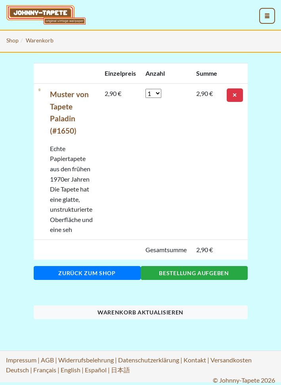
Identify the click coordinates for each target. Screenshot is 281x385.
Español (96, 370)
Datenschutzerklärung (148, 360)
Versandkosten (231, 360)
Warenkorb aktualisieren (140, 312)
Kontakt (195, 360)
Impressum (21, 360)
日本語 (120, 370)
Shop (12, 40)
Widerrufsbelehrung (86, 360)
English (70, 370)
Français (44, 370)
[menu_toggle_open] (267, 16)
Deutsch (17, 370)
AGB (47, 360)
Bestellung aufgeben (194, 273)
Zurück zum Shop (87, 273)
